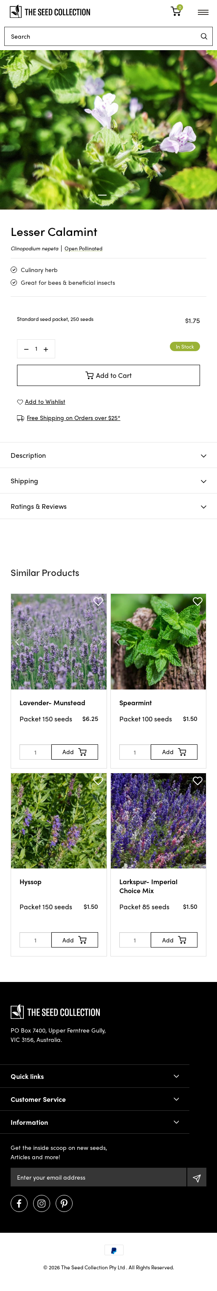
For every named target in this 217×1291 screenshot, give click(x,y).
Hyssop (31, 881)
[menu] (204, 36)
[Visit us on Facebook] (19, 1203)
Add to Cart (108, 375)
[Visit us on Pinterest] (64, 1203)
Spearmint (135, 702)
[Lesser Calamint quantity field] (36, 348)
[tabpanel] (108, 130)
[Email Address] (98, 1177)
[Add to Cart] (74, 752)
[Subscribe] (196, 1177)
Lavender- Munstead (52, 702)
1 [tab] (102, 195)
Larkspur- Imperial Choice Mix (148, 886)
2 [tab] (115, 195)
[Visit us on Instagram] (41, 1203)
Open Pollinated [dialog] (83, 248)
